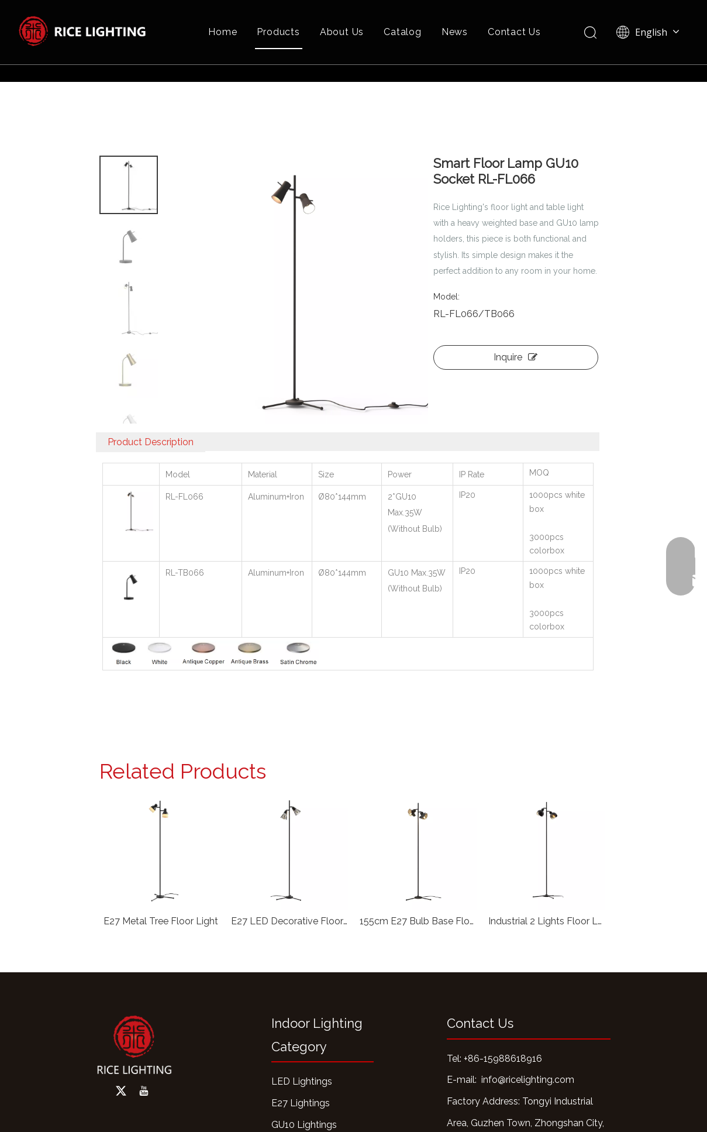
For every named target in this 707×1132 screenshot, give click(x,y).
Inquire (515, 357)
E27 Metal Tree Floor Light (161, 921)
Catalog (403, 31)
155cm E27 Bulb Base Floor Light (418, 921)
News (455, 31)
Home (222, 31)
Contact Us (514, 31)
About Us (342, 31)
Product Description (151, 442)
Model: (446, 296)
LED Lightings (301, 1081)
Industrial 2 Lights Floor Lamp (546, 921)
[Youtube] (144, 1091)
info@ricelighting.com (527, 1079)
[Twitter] (121, 1091)
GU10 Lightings (304, 1124)
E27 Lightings (300, 1103)
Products (278, 31)
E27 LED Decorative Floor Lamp (289, 921)
